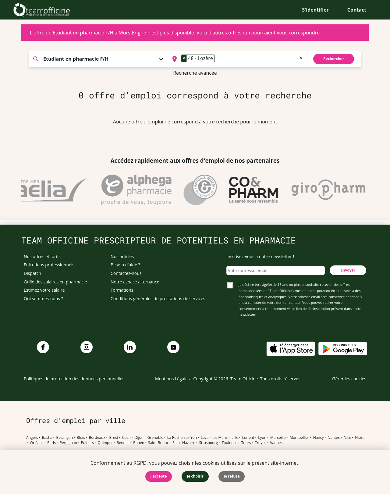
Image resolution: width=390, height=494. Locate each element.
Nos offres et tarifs (42, 256)
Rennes (123, 442)
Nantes (334, 437)
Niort (359, 437)
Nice (347, 437)
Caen (126, 437)
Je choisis (195, 476)
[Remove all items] (301, 58)
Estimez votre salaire (44, 290)
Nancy (318, 437)
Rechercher (333, 58)
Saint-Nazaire (183, 442)
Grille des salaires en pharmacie (55, 282)
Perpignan (68, 442)
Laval (205, 437)
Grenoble (155, 437)
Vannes (276, 442)
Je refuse (231, 476)
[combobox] (236, 59)
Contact (356, 9)
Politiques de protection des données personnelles (74, 379)
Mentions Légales (172, 379)
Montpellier (299, 437)
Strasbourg (208, 442)
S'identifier (315, 9)
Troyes (260, 442)
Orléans (37, 442)
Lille (235, 437)
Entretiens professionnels (49, 265)
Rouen (138, 442)
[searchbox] (218, 59)
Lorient (248, 437)
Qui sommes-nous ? (43, 298)
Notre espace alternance (135, 282)
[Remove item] (184, 58)
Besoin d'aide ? (125, 265)
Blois (81, 437)
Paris (51, 442)
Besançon (64, 437)
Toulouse (229, 442)
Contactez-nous (126, 273)
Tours (246, 442)
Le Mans (220, 437)
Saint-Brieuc (158, 442)
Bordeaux (97, 437)
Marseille (278, 437)
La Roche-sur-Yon (182, 437)
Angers (32, 437)
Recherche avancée (195, 72)
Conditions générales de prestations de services (158, 298)
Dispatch (32, 273)
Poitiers (87, 442)
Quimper (105, 442)
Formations (122, 290)
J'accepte (159, 476)
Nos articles (122, 256)
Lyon (262, 437)
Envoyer (348, 270)
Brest (113, 437)
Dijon (139, 437)
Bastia (47, 437)
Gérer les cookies (349, 379)
